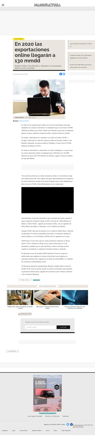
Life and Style (23, 430)
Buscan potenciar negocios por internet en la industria (75, 307)
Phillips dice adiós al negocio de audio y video (20, 307)
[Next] (86, 297)
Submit (63, 327)
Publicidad (66, 416)
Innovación (19, 39)
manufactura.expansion (71, 424)
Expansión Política (37, 430)
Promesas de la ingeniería (48, 413)
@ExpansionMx (24, 121)
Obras (55, 430)
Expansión (5, 430)
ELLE (47, 430)
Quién (13, 430)
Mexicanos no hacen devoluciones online (47, 307)
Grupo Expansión (66, 430)
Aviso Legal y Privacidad (35, 416)
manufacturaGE (67, 424)
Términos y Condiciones (52, 416)
